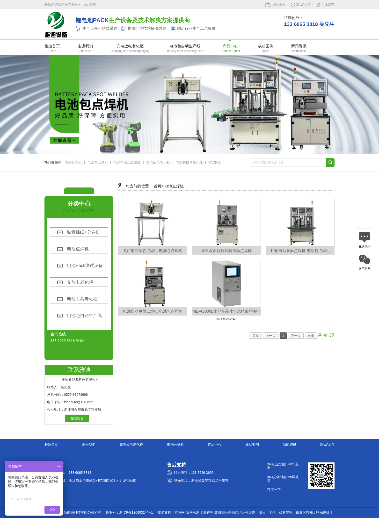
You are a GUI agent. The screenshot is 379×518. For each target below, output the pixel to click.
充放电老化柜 (80, 282)
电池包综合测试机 (126, 162)
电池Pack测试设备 (85, 265)
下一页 (296, 336)
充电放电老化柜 (130, 46)
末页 (310, 336)
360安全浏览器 (276, 465)
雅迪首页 (52, 46)
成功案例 (265, 46)
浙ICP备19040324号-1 (136, 512)
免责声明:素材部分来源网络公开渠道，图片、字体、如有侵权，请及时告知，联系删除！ (266, 512)
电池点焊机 (78, 248)
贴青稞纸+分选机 (83, 232)
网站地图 (275, 4)
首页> (159, 186)
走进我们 (85, 46)
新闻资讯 (298, 46)
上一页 (271, 336)
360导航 (292, 464)
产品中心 (230, 46)
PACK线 (214, 162)
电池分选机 (73, 162)
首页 (255, 336)
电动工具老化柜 (82, 298)
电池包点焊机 (97, 162)
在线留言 (325, 5)
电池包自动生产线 (185, 46)
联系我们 (300, 5)
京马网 (180, 512)
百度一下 (274, 489)
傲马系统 (192, 512)
